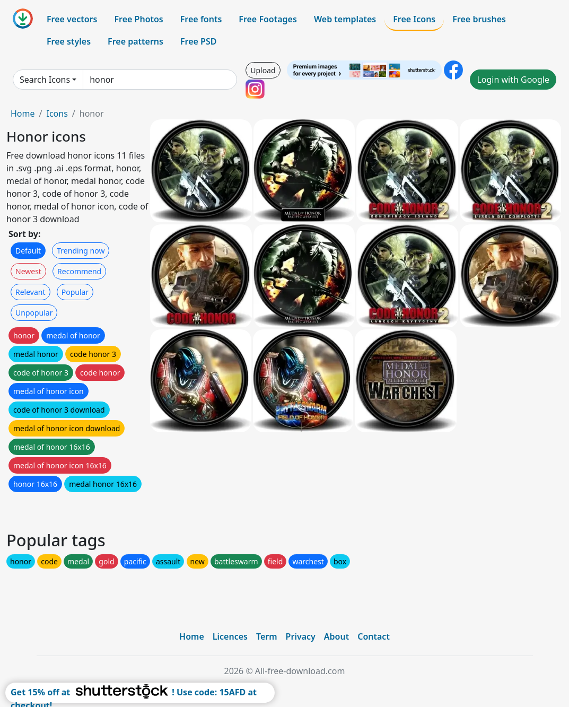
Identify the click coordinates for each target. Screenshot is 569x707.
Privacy (301, 636)
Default (28, 251)
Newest (28, 271)
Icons (56, 113)
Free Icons (414, 19)
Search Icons (45, 79)
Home (23, 113)
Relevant (30, 292)
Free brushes (479, 19)
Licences (230, 636)
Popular (75, 292)
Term (266, 636)
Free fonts (201, 19)
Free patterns (135, 41)
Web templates (345, 19)
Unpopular (33, 313)
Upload (262, 70)
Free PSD (198, 41)
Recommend (79, 271)
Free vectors (72, 19)
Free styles (69, 41)
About (336, 636)
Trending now (80, 251)
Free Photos (138, 19)
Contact (373, 636)
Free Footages (268, 19)
